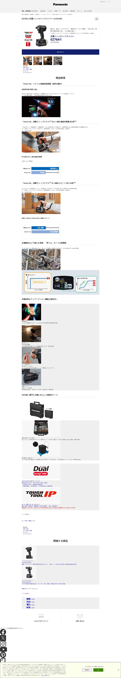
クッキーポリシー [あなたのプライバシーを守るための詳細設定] (45, 675)
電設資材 (32, 14)
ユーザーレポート (27, 72)
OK (98, 670)
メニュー (96, 18)
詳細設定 (87, 670)
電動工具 (37, 14)
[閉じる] (118, 670)
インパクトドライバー (46, 14)
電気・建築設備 (25, 14)
